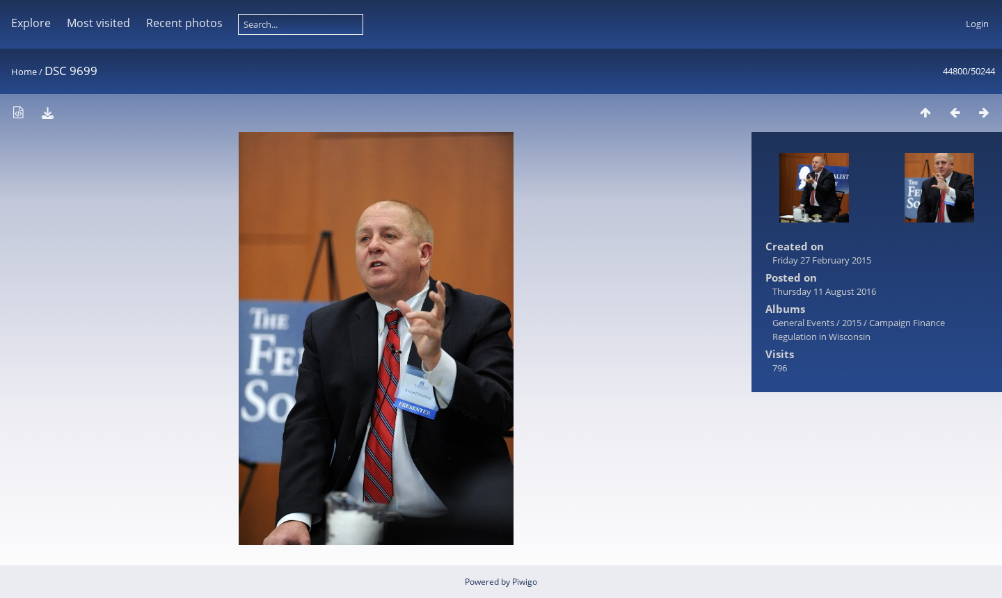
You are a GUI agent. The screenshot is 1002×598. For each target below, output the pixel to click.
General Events (803, 322)
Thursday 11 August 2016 (824, 291)
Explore (31, 23)
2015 (851, 322)
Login (977, 23)
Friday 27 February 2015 (821, 260)
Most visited (98, 23)
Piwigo (524, 582)
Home (24, 71)
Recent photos (184, 23)
